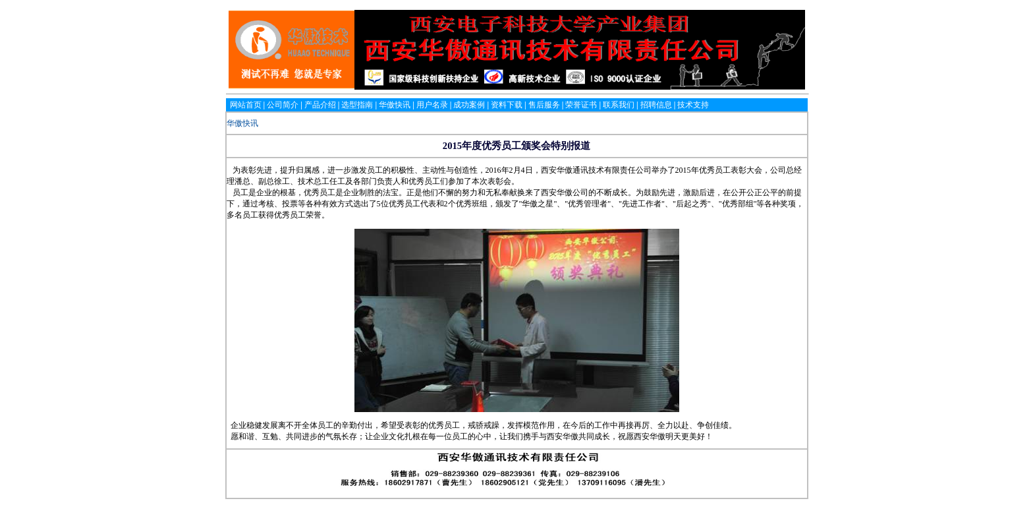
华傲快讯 (242, 123)
